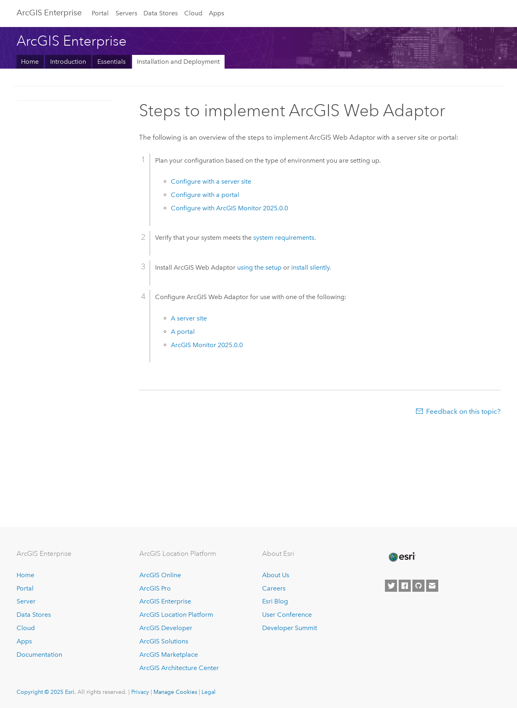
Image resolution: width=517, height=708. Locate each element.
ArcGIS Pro (155, 588)
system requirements (283, 237)
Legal (209, 692)
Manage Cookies (175, 692)
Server (26, 601)
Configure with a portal (205, 195)
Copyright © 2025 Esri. (46, 692)
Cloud (193, 13)
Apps (216, 13)
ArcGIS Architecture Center (179, 668)
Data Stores (160, 13)
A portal (183, 331)
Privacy (140, 692)
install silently (310, 267)
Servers (126, 13)
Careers (274, 588)
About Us (275, 575)
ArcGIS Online (160, 575)
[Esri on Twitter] (391, 586)
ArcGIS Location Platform (176, 614)
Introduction (68, 61)
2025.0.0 (207, 345)
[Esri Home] (401, 557)
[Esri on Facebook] (405, 586)
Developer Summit (289, 628)
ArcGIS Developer (165, 628)
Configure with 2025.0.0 (229, 208)
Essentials (111, 61)
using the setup (259, 267)
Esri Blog (275, 601)
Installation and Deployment (178, 61)
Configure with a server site (211, 181)
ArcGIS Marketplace (168, 654)
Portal (100, 13)
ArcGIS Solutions (163, 641)
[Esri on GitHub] (418, 586)
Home (30, 61)
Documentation (39, 654)
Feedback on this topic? (463, 411)
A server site (189, 318)
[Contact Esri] (432, 586)
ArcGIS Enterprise (49, 12)
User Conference (287, 614)
